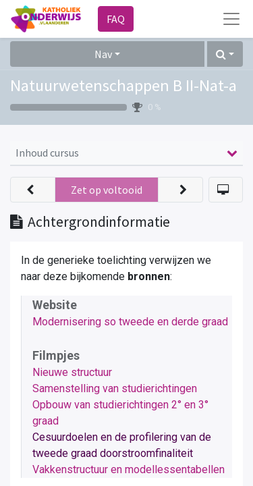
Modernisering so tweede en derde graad (130, 321)
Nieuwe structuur (72, 372)
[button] (225, 54)
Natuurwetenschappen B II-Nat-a (123, 85)
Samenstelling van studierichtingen (114, 388)
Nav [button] (103, 54)
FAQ (116, 19)
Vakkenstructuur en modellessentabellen (128, 469)
